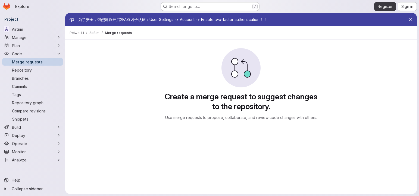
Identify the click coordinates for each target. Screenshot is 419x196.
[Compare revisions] (32, 111)
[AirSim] (32, 29)
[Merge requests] (32, 62)
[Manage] (32, 37)
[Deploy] (32, 135)
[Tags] (32, 94)
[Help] (32, 180)
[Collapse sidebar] (32, 189)
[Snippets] (32, 119)
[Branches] (32, 78)
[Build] (32, 127)
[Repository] (32, 70)
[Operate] (32, 143)
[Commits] (32, 86)
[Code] (32, 53)
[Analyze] (32, 160)
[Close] (410, 19)
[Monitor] (32, 151)
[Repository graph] (32, 102)
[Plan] (32, 45)
